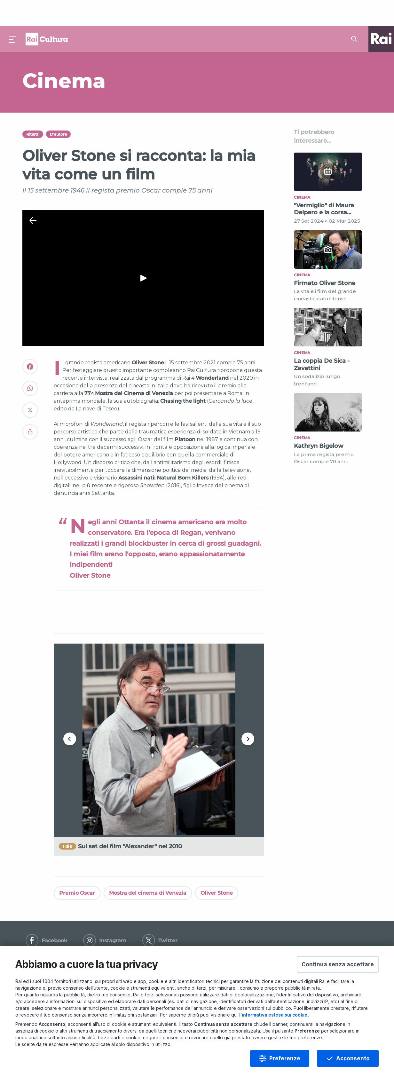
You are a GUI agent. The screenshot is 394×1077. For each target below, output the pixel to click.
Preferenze (284, 1058)
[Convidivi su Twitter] (30, 386)
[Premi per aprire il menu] (13, 13)
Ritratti (32, 108)
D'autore (58, 108)
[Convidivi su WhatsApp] (30, 365)
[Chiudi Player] (33, 194)
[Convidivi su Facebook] (30, 343)
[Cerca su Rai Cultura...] (356, 13)
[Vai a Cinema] (138, 54)
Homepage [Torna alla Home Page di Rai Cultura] (47, 12)
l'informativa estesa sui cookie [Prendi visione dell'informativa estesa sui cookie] (273, 1015)
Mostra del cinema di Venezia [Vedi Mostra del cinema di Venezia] (147, 867)
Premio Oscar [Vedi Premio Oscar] (77, 867)
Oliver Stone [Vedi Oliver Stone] (217, 867)
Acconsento (353, 1058)
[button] (338, 964)
